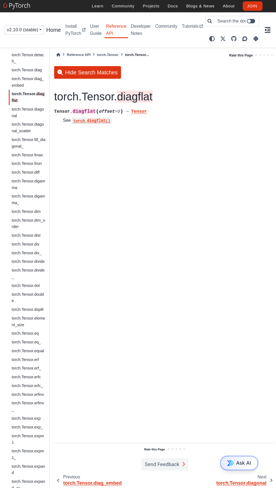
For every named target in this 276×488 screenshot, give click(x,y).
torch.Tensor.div (25, 244)
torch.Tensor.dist (26, 235)
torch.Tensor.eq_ (26, 342)
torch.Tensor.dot (26, 285)
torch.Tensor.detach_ (28, 58)
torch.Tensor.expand (28, 469)
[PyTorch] (17, 6)
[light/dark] (212, 38)
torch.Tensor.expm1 (28, 439)
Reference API (116, 30)
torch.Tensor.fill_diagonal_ (28, 142)
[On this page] (268, 30)
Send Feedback (162, 464)
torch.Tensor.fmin (27, 163)
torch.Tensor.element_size (28, 321)
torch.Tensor (107, 55)
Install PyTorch (73, 30)
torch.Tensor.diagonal (28, 112)
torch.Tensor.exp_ (27, 427)
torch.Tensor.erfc (26, 377)
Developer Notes (141, 30)
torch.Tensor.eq (25, 333)
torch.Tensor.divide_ (28, 273)
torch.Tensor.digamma (28, 184)
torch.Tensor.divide (28, 261)
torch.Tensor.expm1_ (28, 454)
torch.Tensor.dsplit (27, 309)
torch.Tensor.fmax (27, 155)
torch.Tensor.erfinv (28, 394)
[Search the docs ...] (236, 21)
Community (166, 26)
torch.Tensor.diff (25, 172)
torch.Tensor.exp (26, 418)
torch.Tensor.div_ (27, 253)
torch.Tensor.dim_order (28, 223)
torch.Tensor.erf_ (26, 368)
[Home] (58, 55)
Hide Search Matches (91, 72)
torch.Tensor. (28, 97)
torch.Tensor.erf (25, 359)
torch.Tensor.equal (28, 351)
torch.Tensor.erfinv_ (28, 406)
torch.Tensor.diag (27, 70)
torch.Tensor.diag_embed (28, 82)
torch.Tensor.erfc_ (27, 385)
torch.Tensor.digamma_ (28, 199)
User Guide (96, 30)
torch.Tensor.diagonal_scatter (28, 127)
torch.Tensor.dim (26, 211)
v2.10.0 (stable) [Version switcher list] (22, 29)
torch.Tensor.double (28, 297)
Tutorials (190, 26)
